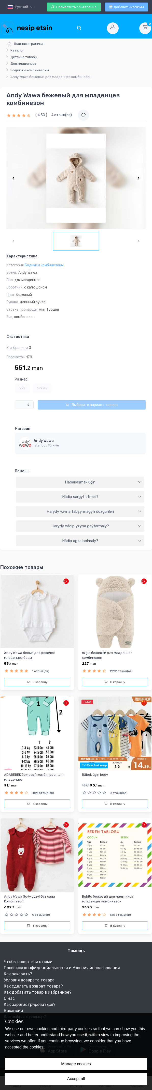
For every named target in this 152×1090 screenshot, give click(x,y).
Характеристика (21, 256)
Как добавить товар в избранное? (38, 992)
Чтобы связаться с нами (28, 961)
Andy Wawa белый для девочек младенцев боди (29, 655)
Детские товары (23, 57)
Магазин (22, 429)
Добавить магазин (126, 7)
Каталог (17, 50)
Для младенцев (23, 63)
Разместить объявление (73, 7)
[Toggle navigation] (79, 28)
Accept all (76, 1078)
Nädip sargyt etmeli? (102, 496)
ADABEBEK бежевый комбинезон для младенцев (34, 777)
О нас (9, 998)
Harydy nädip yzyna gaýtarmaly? (96, 526)
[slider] (19, 115)
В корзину (37, 682)
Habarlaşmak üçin (103, 482)
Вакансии (13, 1010)
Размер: (21, 379)
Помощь (22, 471)
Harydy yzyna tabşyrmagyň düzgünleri (94, 511)
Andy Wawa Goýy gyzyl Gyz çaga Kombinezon (29, 899)
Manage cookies (76, 1064)
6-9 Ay (42, 388)
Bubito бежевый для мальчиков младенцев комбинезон (107, 899)
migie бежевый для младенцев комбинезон (107, 655)
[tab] (80, 482)
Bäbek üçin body (95, 775)
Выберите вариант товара (91, 405)
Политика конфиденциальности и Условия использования (62, 967)
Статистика (17, 337)
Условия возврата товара (29, 980)
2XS (22, 388)
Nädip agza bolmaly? (102, 541)
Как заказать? (18, 973)
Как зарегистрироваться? (30, 1004)
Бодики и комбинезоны (29, 70)
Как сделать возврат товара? (33, 986)
